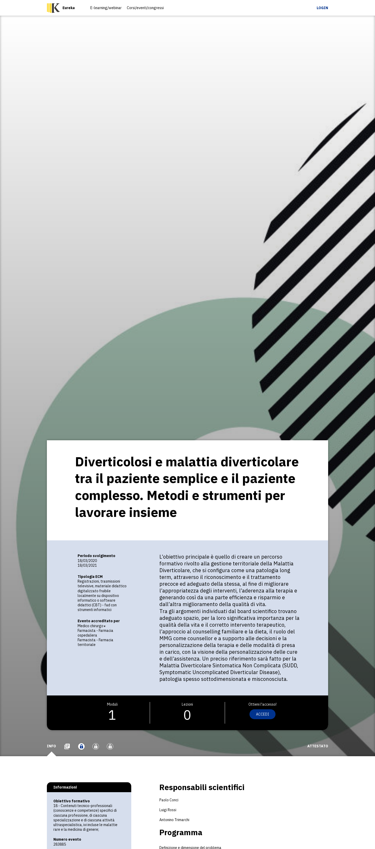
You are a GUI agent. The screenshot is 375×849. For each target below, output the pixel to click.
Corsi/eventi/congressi (145, 7)
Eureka (69, 7)
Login (322, 7)
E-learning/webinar (106, 7)
